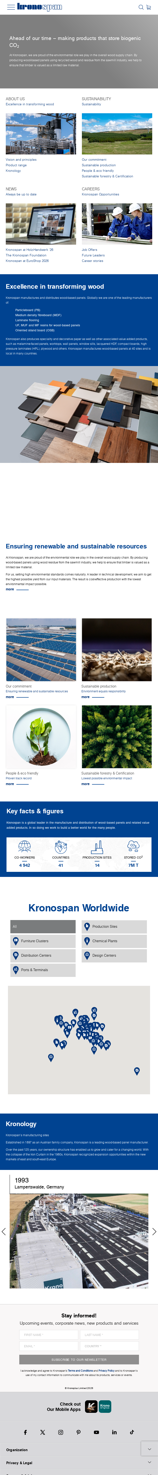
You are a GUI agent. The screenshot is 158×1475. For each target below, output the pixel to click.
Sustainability (91, 104)
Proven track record (19, 778)
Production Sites (100, 927)
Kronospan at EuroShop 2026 (27, 261)
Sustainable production (99, 165)
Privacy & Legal (79, 1462)
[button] (84, 1036)
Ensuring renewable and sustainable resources (37, 691)
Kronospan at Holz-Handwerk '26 (29, 249)
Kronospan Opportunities (100, 194)
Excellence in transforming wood (30, 104)
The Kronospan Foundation (26, 255)
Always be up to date (21, 194)
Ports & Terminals (30, 970)
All (15, 926)
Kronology (13, 170)
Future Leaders (93, 255)
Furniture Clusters (30, 941)
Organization (79, 1449)
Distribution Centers (32, 956)
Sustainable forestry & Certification (107, 176)
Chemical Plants (100, 941)
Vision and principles (21, 159)
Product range (16, 165)
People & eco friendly (98, 170)
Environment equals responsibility (103, 691)
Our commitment (94, 159)
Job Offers (89, 249)
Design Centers (100, 956)
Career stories (92, 261)
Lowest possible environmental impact (106, 778)
